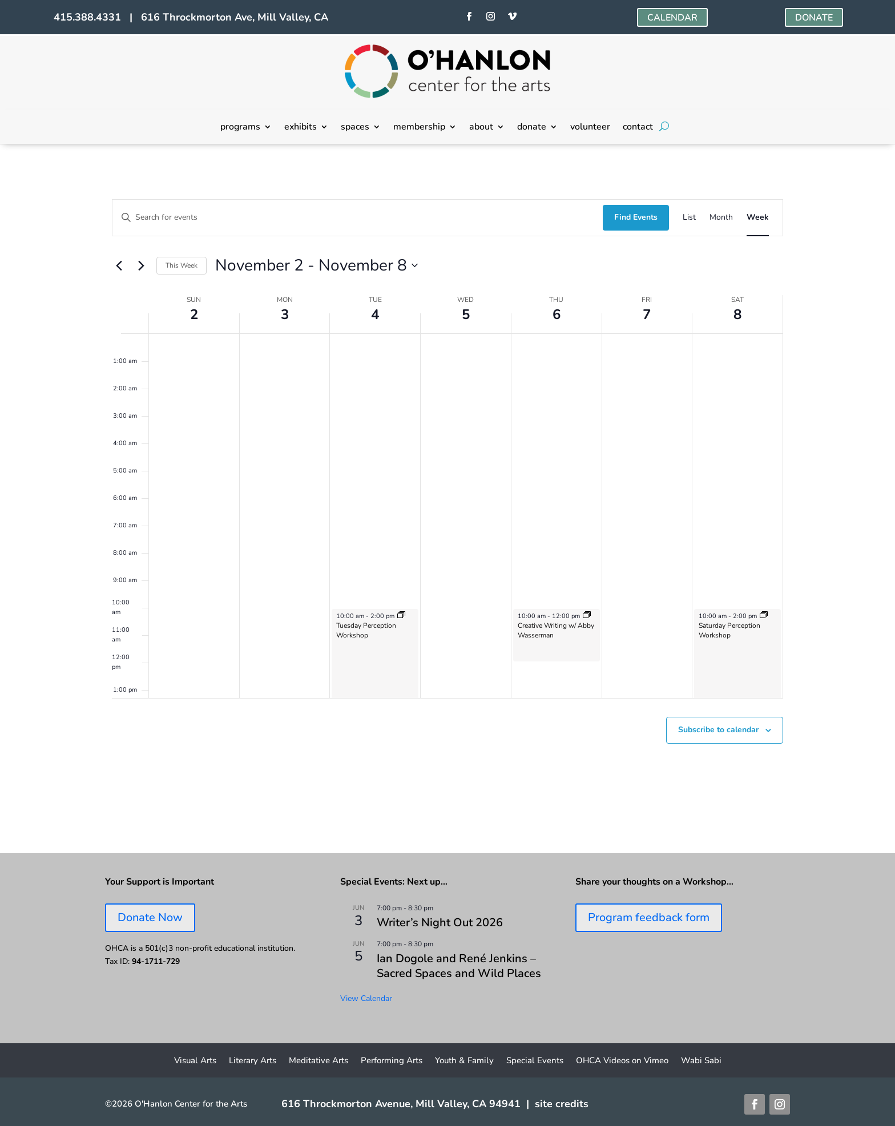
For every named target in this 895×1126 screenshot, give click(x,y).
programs (240, 128)
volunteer (590, 128)
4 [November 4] (375, 314)
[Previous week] (119, 265)
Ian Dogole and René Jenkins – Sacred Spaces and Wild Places (459, 966)
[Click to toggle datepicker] (316, 266)
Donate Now (150, 917)
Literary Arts (252, 1061)
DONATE (814, 17)
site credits (561, 1104)
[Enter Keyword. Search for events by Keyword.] (357, 218)
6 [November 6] (557, 314)
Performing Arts (391, 1061)
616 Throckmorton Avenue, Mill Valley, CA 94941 (401, 1104)
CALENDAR (672, 17)
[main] (447, 498)
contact (638, 128)
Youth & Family (464, 1061)
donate (531, 128)
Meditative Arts (318, 1061)
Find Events (636, 217)
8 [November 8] (737, 314)
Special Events (534, 1061)
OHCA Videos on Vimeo (622, 1061)
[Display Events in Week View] (758, 218)
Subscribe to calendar (718, 729)
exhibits (300, 128)
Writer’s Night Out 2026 (440, 922)
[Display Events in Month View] (721, 218)
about (481, 128)
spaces (355, 128)
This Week (181, 265)
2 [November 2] (194, 314)
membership (419, 128)
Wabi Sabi (701, 1061)
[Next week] (141, 265)
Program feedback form (648, 917)
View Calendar (366, 998)
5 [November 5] (466, 314)
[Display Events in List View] (689, 218)
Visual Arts (195, 1061)
